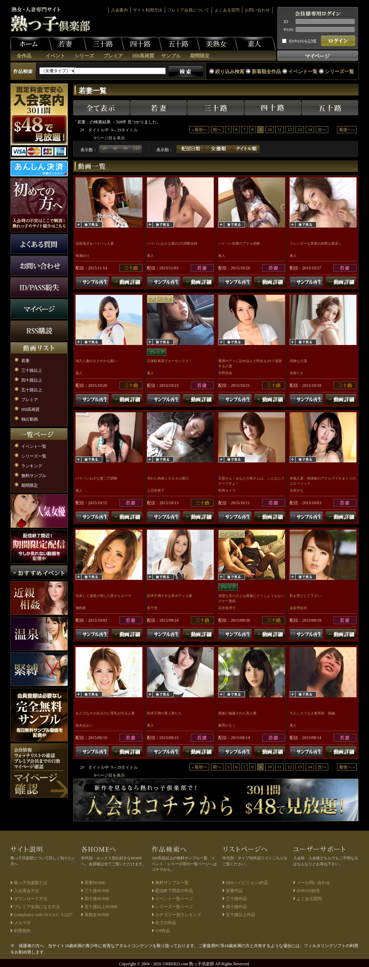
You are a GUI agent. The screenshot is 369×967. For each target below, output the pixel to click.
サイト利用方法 (147, 10)
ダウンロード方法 (30, 898)
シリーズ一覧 (339, 71)
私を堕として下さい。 (307, 596)
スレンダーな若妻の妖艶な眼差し (316, 243)
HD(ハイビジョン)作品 (247, 882)
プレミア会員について (188, 10)
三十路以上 (31, 370)
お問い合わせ (257, 10)
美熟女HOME (97, 914)
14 (310, 129)
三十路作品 (236, 898)
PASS (288, 29)
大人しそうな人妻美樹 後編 (312, 713)
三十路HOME (97, 890)
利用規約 (22, 930)
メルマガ (22, 922)
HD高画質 (143, 56)
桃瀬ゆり (82, 256)
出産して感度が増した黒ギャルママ (103, 596)
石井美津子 (227, 608)
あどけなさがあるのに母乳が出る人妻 (105, 713)
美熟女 (217, 44)
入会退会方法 (26, 890)
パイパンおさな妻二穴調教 (96, 478)
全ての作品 (165, 922)
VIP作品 (162, 930)
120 (136, 148)
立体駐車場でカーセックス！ (169, 361)
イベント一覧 (302, 71)
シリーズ (84, 56)
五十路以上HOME (101, 906)
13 (300, 129)
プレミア (113, 56)
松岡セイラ (227, 490)
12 (290, 129)
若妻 (66, 44)
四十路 (141, 44)
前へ (217, 129)
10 (269, 129)
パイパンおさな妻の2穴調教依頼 (172, 243)
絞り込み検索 (229, 71)
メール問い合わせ (313, 882)
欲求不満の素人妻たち (164, 713)
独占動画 (29, 419)
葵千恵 (152, 608)
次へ (322, 129)
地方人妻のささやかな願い (96, 361)
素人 (255, 44)
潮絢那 (81, 608)
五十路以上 (31, 389)
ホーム (31, 44)
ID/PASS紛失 (308, 890)
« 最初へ (199, 129)
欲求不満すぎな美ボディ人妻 (169, 596)
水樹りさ (297, 373)
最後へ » (347, 129)
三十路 (104, 44)
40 (115, 148)
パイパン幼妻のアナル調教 (239, 243)
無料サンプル (33, 475)
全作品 (24, 56)
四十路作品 (236, 906)
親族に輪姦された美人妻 (237, 713)
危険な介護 (298, 361)
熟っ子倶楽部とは (30, 882)
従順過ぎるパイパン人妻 (95, 243)
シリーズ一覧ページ (174, 906)
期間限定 (200, 56)
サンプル (171, 56)
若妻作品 (234, 890)
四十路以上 (31, 380)
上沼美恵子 (155, 490)
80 (126, 148)
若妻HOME (95, 882)
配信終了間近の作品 (174, 890)
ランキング (31, 465)
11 (279, 129)
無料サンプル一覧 (172, 882)
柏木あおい (84, 725)
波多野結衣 (298, 608)
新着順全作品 (266, 71)
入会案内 (119, 10)
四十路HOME (97, 898)
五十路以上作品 (240, 914)
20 (104, 148)
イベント (55, 56)
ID (286, 21)
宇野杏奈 (225, 373)
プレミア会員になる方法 (37, 906)
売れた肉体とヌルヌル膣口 (168, 478)
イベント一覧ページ (174, 898)
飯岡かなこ (227, 725)
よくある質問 (227, 10)
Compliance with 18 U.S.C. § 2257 (43, 914)
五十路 (179, 44)
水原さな (297, 490)
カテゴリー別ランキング (178, 914)
